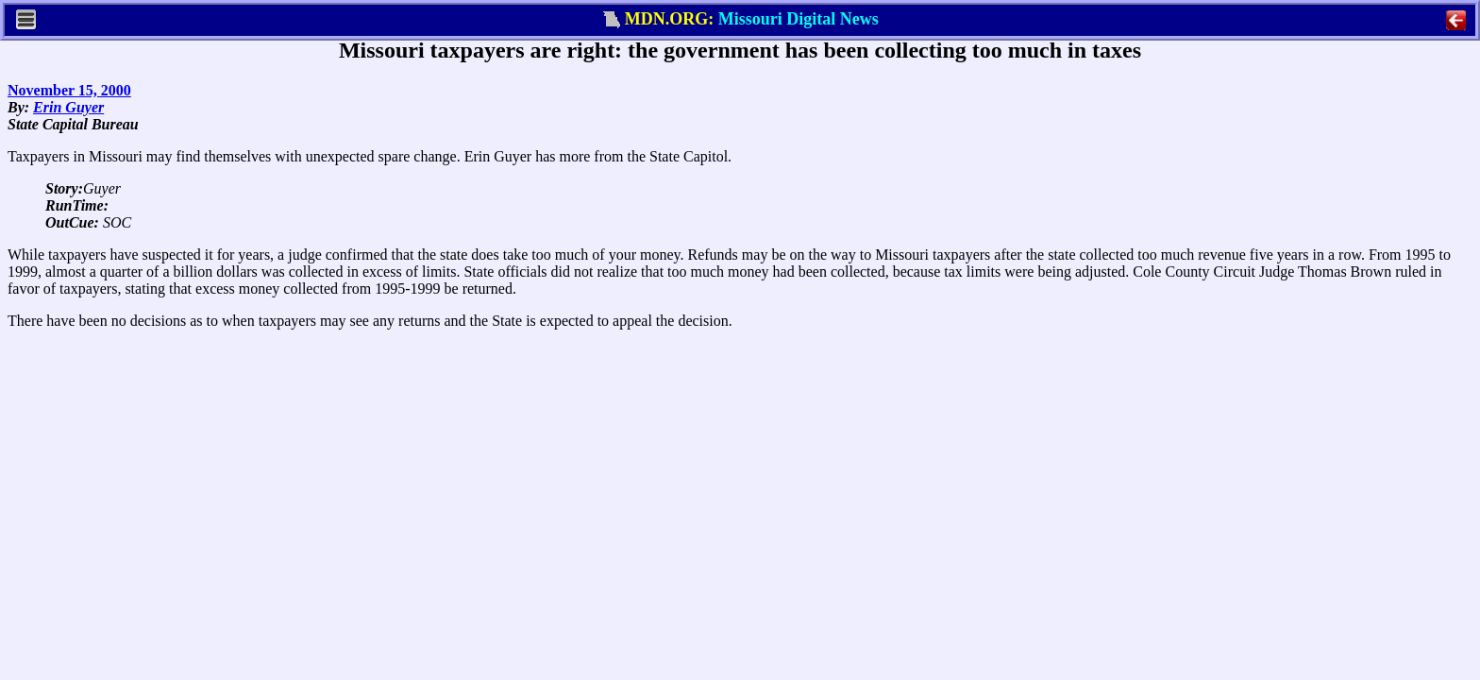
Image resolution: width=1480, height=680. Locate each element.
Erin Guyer (68, 107)
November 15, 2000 (69, 90)
